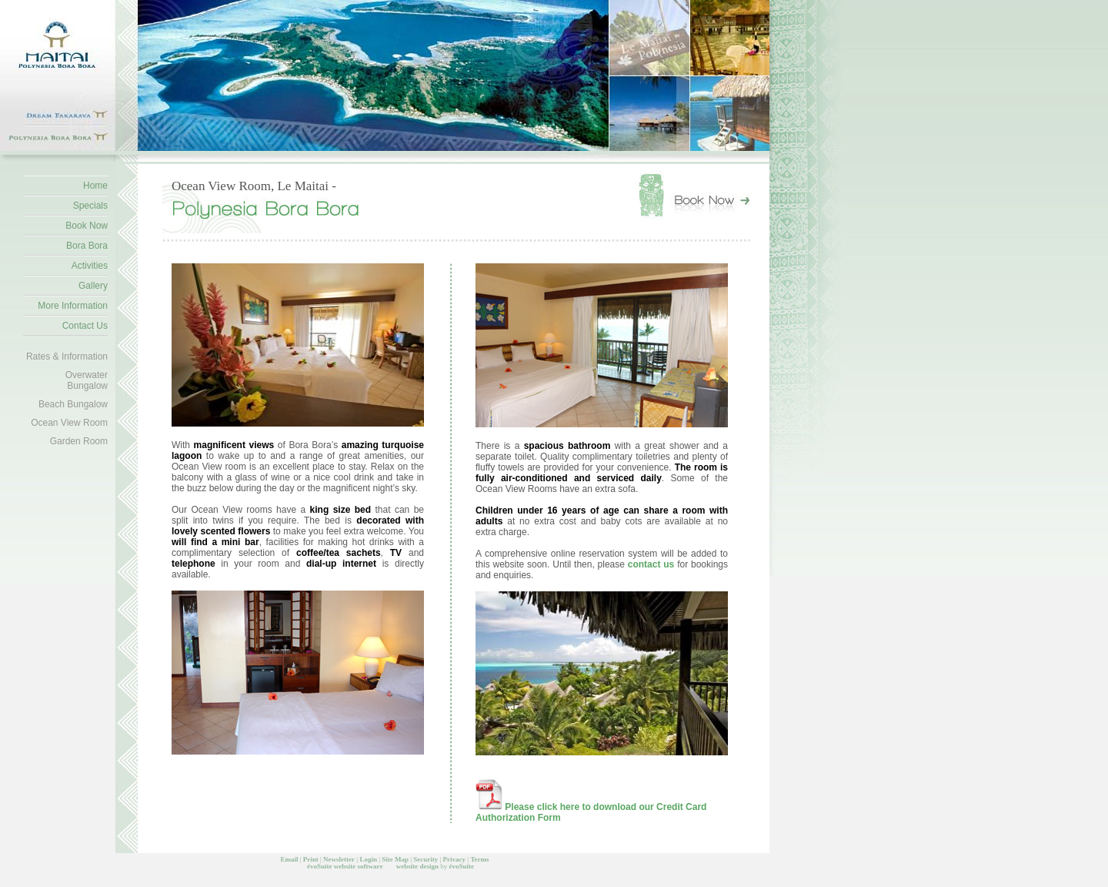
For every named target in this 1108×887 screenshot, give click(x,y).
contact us (652, 564)
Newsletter (339, 859)
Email (289, 859)
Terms (479, 859)
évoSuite (319, 866)
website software (358, 866)
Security (425, 859)
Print (311, 859)
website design (417, 866)
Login (368, 859)
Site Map (395, 859)
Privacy (454, 859)
